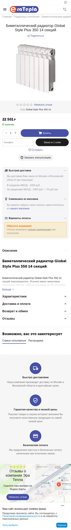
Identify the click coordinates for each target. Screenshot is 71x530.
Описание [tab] (34, 250)
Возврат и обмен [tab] (34, 311)
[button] (36, 36)
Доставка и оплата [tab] (34, 304)
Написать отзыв (18, 496)
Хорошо (61, 525)
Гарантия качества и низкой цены (35, 408)
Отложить (35, 149)
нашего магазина (19, 208)
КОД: (22, 109)
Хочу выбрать (10, 525)
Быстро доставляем (35, 376)
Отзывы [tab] (34, 318)
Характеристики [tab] (34, 296)
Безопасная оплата (35, 444)
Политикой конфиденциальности (21, 516)
